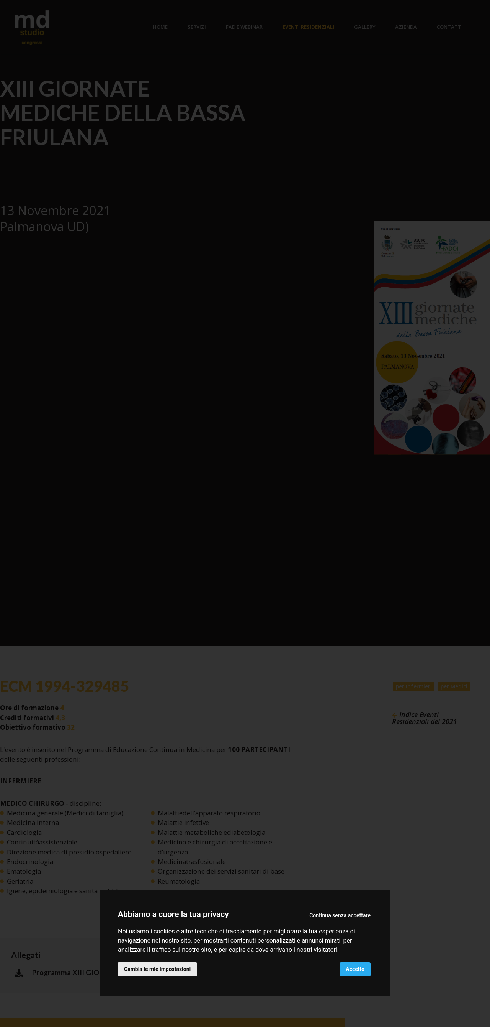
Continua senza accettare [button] (340, 915)
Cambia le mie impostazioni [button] (157, 969)
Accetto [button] (355, 969)
